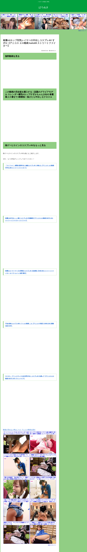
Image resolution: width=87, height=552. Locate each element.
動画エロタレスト (83, 30)
